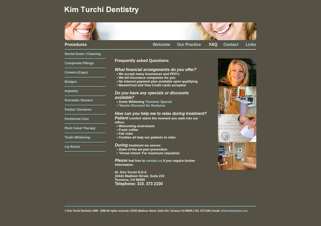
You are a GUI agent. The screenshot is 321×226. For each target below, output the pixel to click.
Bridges (71, 82)
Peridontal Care (77, 119)
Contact (230, 44)
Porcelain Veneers (79, 100)
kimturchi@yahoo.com (234, 210)
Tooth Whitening (77, 137)
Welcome (161, 44)
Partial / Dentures (78, 109)
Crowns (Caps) (76, 72)
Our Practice (189, 44)
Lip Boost (72, 146)
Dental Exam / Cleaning (83, 54)
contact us (154, 161)
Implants (71, 91)
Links (247, 44)
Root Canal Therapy (80, 128)
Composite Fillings (79, 63)
